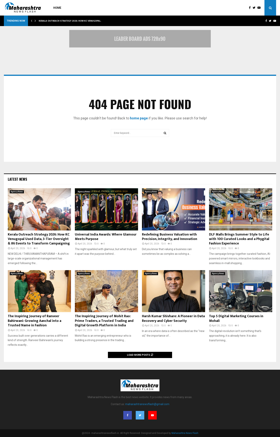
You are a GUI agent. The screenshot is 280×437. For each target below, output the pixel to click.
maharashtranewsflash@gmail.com (147, 404)
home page (139, 118)
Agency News (17, 192)
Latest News (17, 179)
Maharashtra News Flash (185, 433)
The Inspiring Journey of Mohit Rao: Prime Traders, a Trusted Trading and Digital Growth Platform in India (104, 320)
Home (57, 7)
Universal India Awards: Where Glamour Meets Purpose (105, 237)
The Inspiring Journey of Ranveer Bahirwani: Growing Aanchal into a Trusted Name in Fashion (34, 320)
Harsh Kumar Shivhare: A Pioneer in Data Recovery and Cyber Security (173, 318)
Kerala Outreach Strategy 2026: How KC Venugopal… (70, 21)
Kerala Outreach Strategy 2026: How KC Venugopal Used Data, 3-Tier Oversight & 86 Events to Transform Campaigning (39, 239)
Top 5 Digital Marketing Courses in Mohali (236, 318)
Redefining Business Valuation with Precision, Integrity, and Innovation (169, 237)
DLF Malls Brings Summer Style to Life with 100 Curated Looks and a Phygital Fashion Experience (239, 239)
